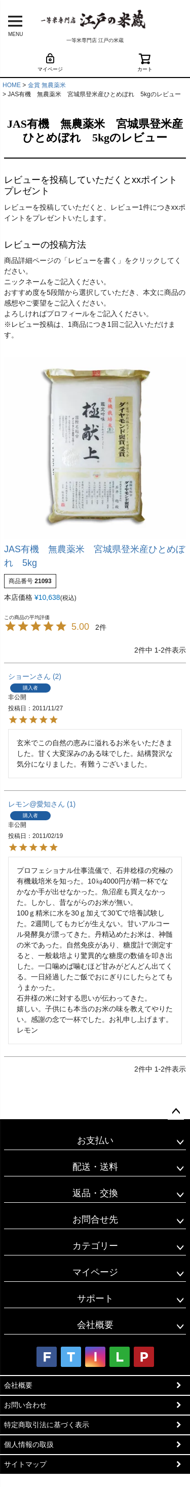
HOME (12, 85)
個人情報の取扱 (29, 1444)
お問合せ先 (95, 1219)
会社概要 (95, 1325)
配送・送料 (95, 1167)
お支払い (95, 1140)
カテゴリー (95, 1246)
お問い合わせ (25, 1405)
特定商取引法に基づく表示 (46, 1425)
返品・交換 (95, 1193)
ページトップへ (176, 1111)
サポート (95, 1298)
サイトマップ (25, 1464)
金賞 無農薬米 (47, 85)
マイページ (50, 62)
